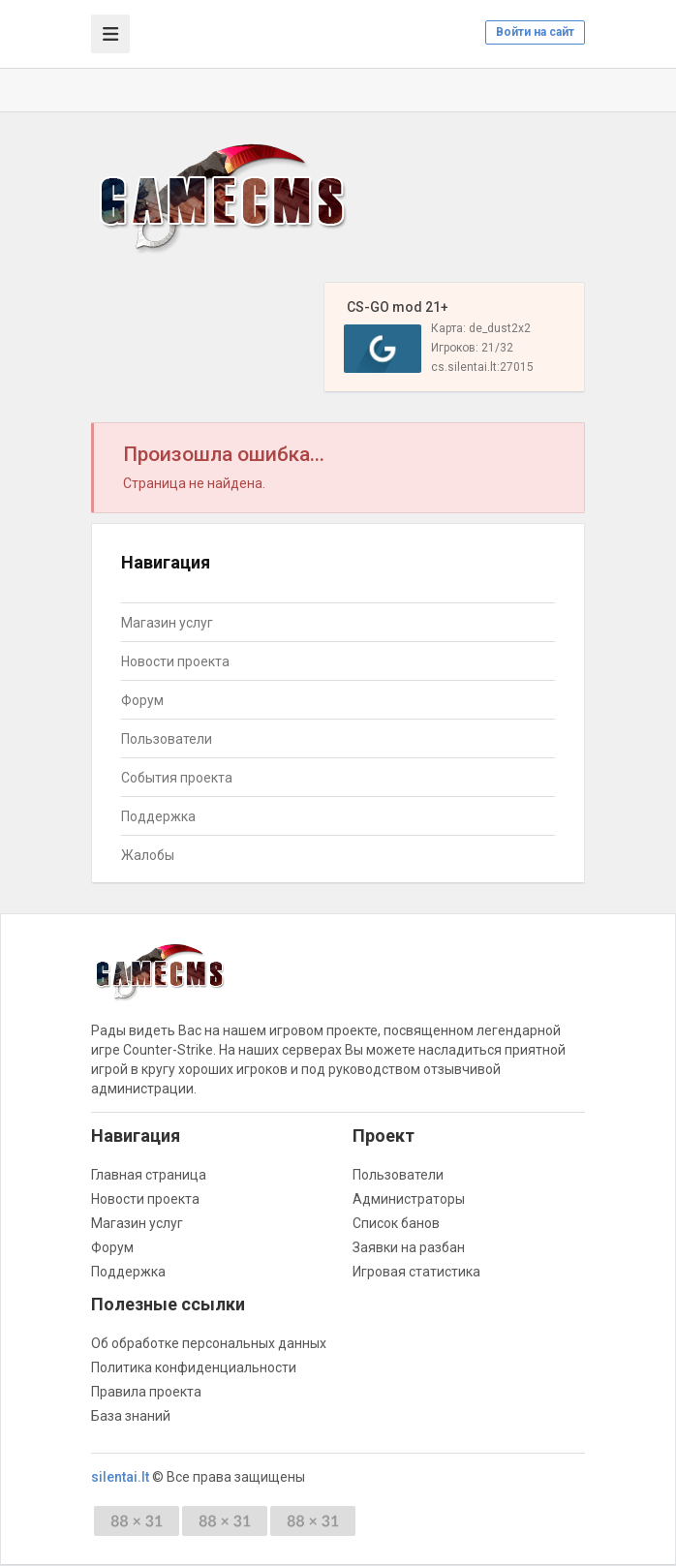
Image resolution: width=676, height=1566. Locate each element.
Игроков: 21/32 (472, 347)
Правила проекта (146, 1391)
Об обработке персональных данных (208, 1343)
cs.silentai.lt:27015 (482, 367)
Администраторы (409, 1199)
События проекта (176, 777)
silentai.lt (120, 1477)
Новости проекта (175, 661)
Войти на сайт (535, 32)
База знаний (130, 1416)
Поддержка (158, 816)
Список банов (396, 1223)
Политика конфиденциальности (193, 1367)
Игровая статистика (416, 1271)
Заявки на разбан (409, 1247)
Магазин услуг (167, 622)
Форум (142, 700)
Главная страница (148, 1174)
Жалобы (147, 855)
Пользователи (166, 739)
